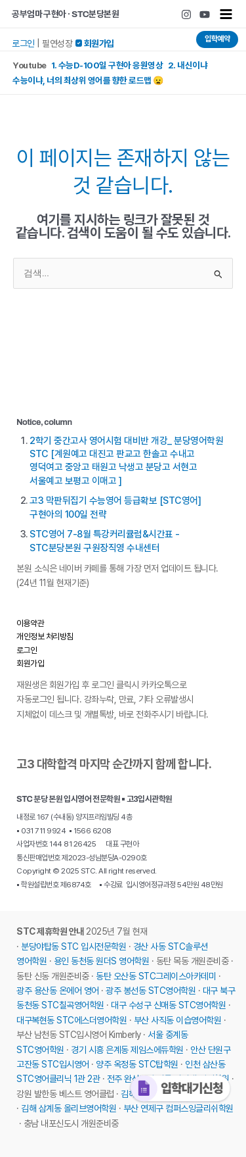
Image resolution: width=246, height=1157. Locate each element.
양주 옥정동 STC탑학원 (137, 1064)
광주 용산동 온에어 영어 (57, 990)
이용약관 (30, 623)
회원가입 (30, 663)
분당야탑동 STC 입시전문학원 (73, 946)
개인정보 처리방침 (44, 636)
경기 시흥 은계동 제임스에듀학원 (127, 1050)
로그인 (23, 43)
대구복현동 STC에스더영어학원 (71, 1020)
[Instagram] (186, 14)
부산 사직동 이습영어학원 (178, 1020)
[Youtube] (204, 14)
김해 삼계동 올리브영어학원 (68, 1108)
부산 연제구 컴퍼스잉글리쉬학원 (178, 1108)
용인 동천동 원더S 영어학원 (102, 961)
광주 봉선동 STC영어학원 (150, 990)
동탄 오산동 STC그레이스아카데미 (156, 976)
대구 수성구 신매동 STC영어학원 (168, 1005)
